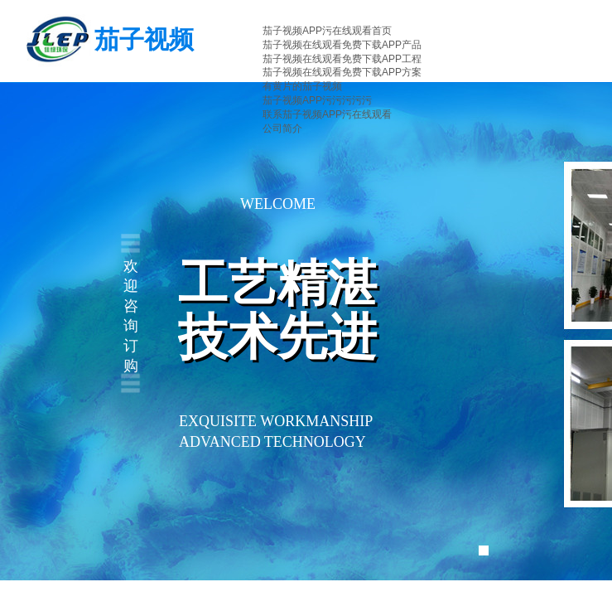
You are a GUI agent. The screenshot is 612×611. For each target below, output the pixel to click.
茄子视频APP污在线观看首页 (327, 30)
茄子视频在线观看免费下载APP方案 (342, 72)
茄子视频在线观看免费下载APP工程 (342, 59)
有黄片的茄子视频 (302, 86)
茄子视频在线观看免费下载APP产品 (342, 45)
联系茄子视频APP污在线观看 (327, 114)
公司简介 (282, 128)
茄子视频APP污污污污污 (317, 100)
